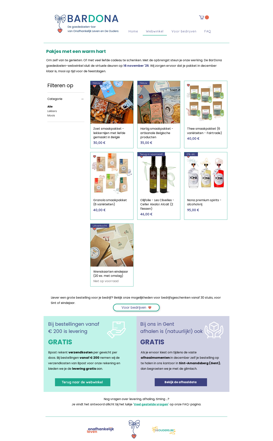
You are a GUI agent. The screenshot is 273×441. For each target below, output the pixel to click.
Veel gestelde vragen (151, 404)
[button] (204, 17)
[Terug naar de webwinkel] (82, 382)
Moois (51, 115)
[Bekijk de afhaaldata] (181, 382)
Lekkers (52, 111)
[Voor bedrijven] (136, 307)
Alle (50, 106)
